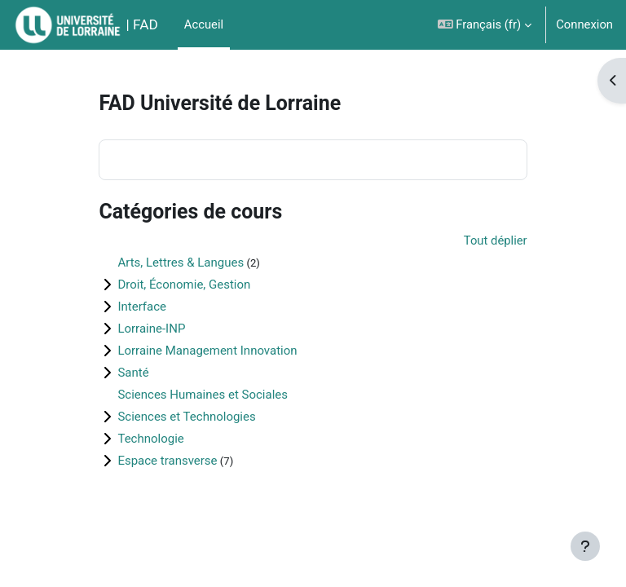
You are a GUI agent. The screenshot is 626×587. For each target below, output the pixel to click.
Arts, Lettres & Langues (180, 262)
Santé (132, 372)
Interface (141, 306)
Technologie (150, 438)
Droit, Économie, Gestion (183, 284)
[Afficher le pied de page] (585, 546)
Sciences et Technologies (186, 416)
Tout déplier (495, 240)
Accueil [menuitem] (203, 24)
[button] (485, 25)
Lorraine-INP (151, 328)
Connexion (584, 24)
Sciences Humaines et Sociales (202, 394)
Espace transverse (167, 460)
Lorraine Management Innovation (207, 350)
